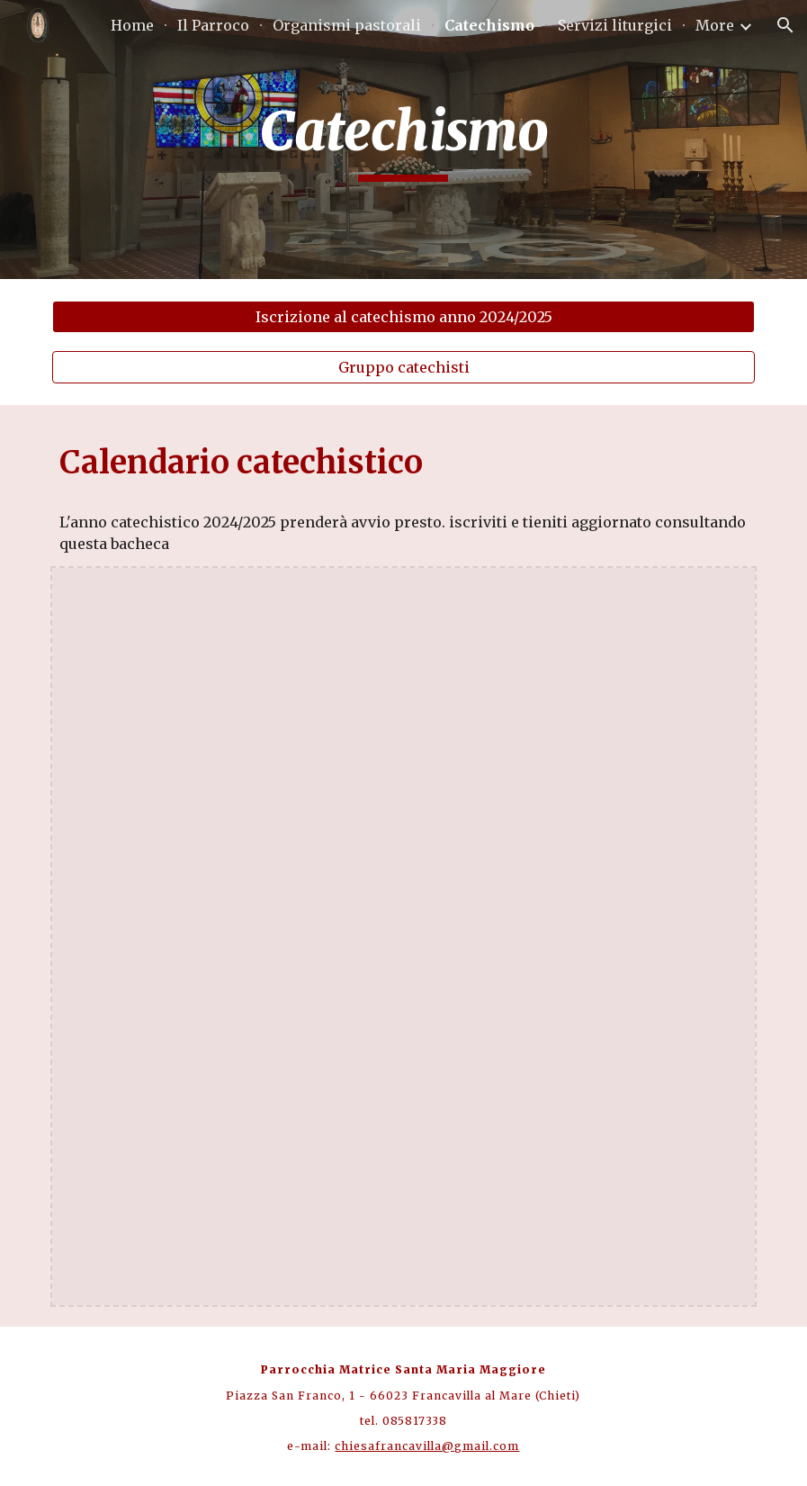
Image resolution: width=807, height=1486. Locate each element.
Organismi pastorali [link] (347, 25)
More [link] (714, 25)
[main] (403, 139)
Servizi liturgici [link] (615, 25)
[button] (785, 25)
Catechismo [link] (489, 25)
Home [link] (132, 25)
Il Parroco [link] (213, 25)
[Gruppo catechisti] (403, 367)
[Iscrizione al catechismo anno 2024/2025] (403, 317)
